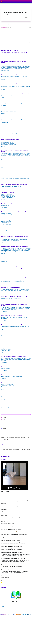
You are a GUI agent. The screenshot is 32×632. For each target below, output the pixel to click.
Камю (10, 494)
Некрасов (7, 494)
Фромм (4, 494)
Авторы (4, 466)
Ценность (11, 477)
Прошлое (6, 482)
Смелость (3, 477)
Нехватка (19, 477)
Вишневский (11, 489)
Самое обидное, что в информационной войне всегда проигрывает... (14, 559)
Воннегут (6, 489)
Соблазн (2, 482)
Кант (25, 489)
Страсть (22, 477)
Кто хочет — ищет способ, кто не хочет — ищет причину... (12, 571)
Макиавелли (13, 494)
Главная (4, 460)
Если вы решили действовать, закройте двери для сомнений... (13, 612)
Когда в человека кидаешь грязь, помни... (9, 547)
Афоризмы (5, 462)
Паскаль (2, 489)
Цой (2, 494)
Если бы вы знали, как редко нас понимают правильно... (12, 582)
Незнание (7, 477)
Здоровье (15, 477)
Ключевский (22, 489)
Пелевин (15, 489)
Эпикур (19, 489)
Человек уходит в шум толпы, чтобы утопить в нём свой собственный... (15, 541)
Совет (25, 477)
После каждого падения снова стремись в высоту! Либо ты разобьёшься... (15, 576)
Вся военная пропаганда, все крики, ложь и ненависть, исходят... (14, 607)
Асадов (21, 492)
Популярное (5, 468)
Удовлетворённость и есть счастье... (8, 565)
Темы (4, 464)
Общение (28, 477)
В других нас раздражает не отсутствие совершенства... (12, 623)
